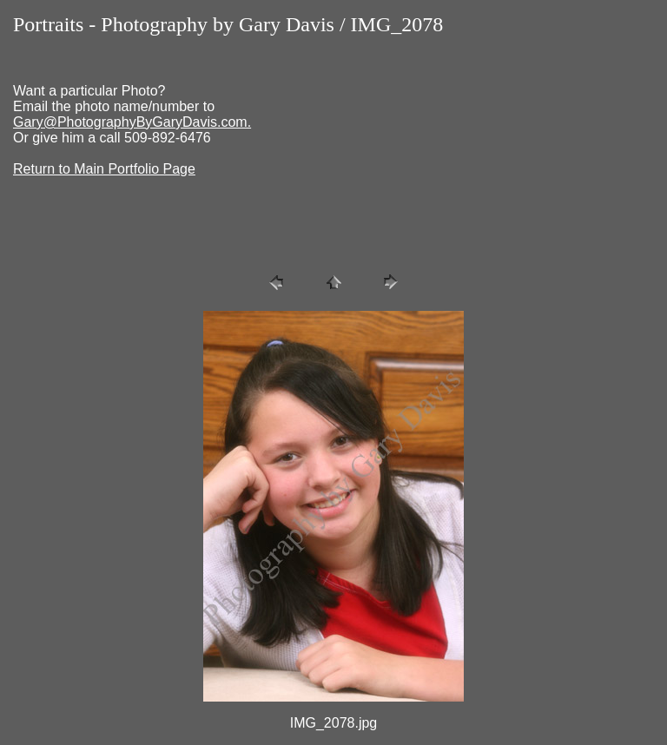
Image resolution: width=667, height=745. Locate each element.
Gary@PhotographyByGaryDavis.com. (132, 122)
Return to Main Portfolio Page (104, 169)
